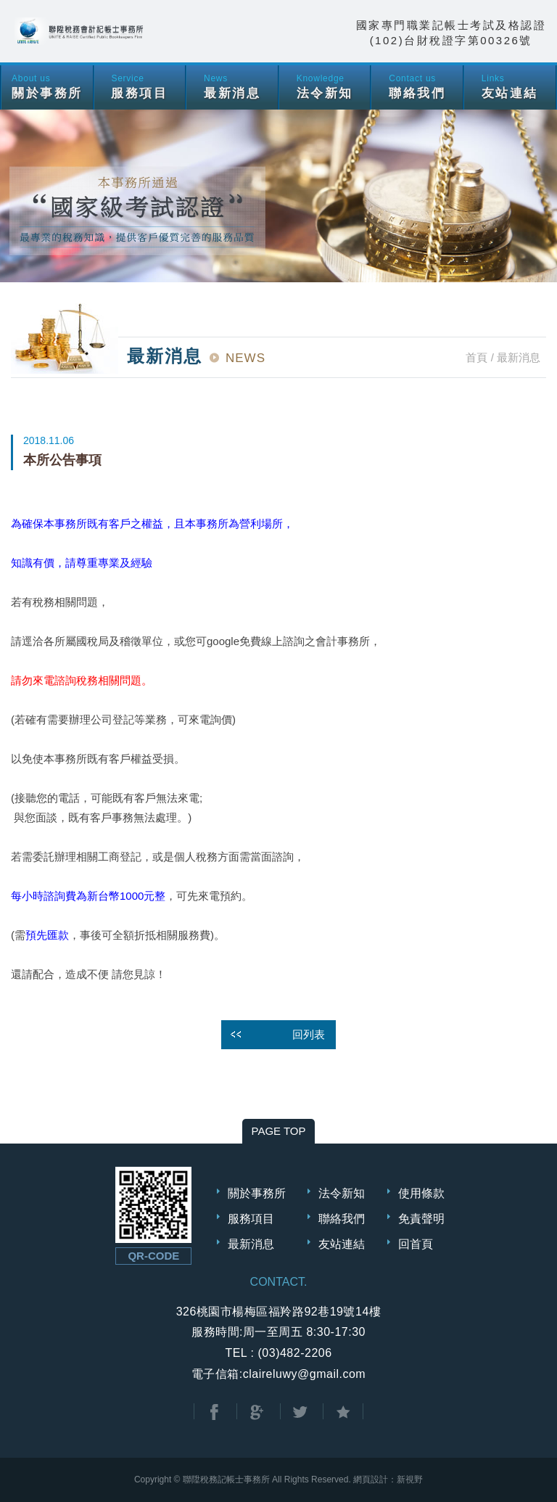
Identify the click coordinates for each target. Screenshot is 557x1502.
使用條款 (421, 1193)
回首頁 (415, 1244)
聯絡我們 (341, 1218)
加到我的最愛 (343, 1412)
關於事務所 (257, 1193)
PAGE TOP (278, 1131)
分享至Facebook (214, 1412)
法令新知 (341, 1193)
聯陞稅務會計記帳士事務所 (80, 31)
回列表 (308, 1034)
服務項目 (251, 1218)
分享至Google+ (257, 1412)
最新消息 (251, 1244)
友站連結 (341, 1244)
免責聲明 (421, 1218)
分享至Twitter (300, 1412)
